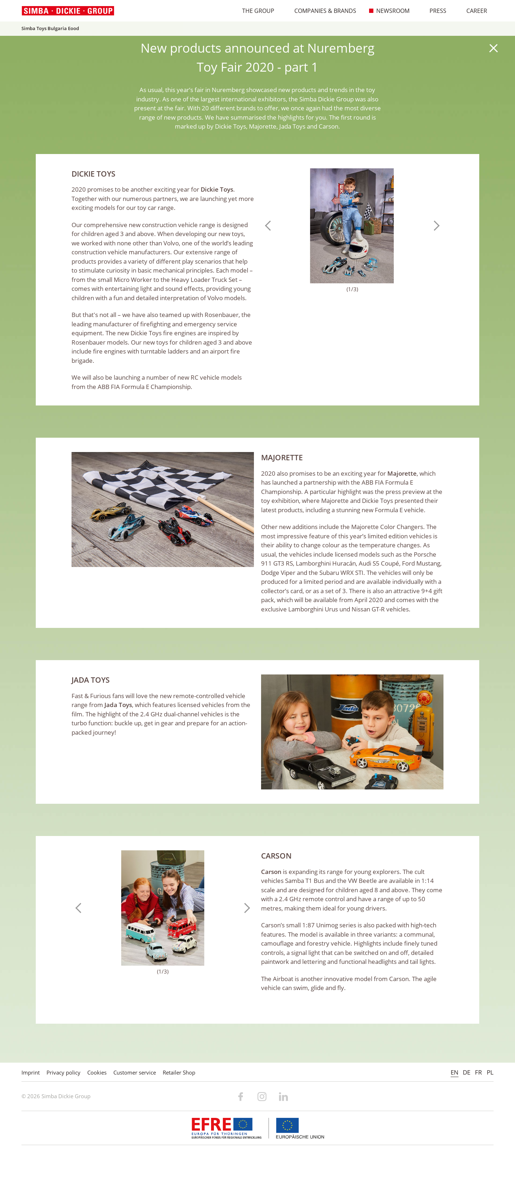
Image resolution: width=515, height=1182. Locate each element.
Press (434, 11)
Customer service (134, 1072)
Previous (270, 225)
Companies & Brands (321, 11)
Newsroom (389, 11)
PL (490, 1072)
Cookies (97, 1072)
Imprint (30, 1072)
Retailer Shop (179, 1072)
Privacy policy (63, 1072)
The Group (254, 11)
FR (478, 1072)
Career (473, 11)
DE (466, 1072)
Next (434, 225)
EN (454, 1072)
